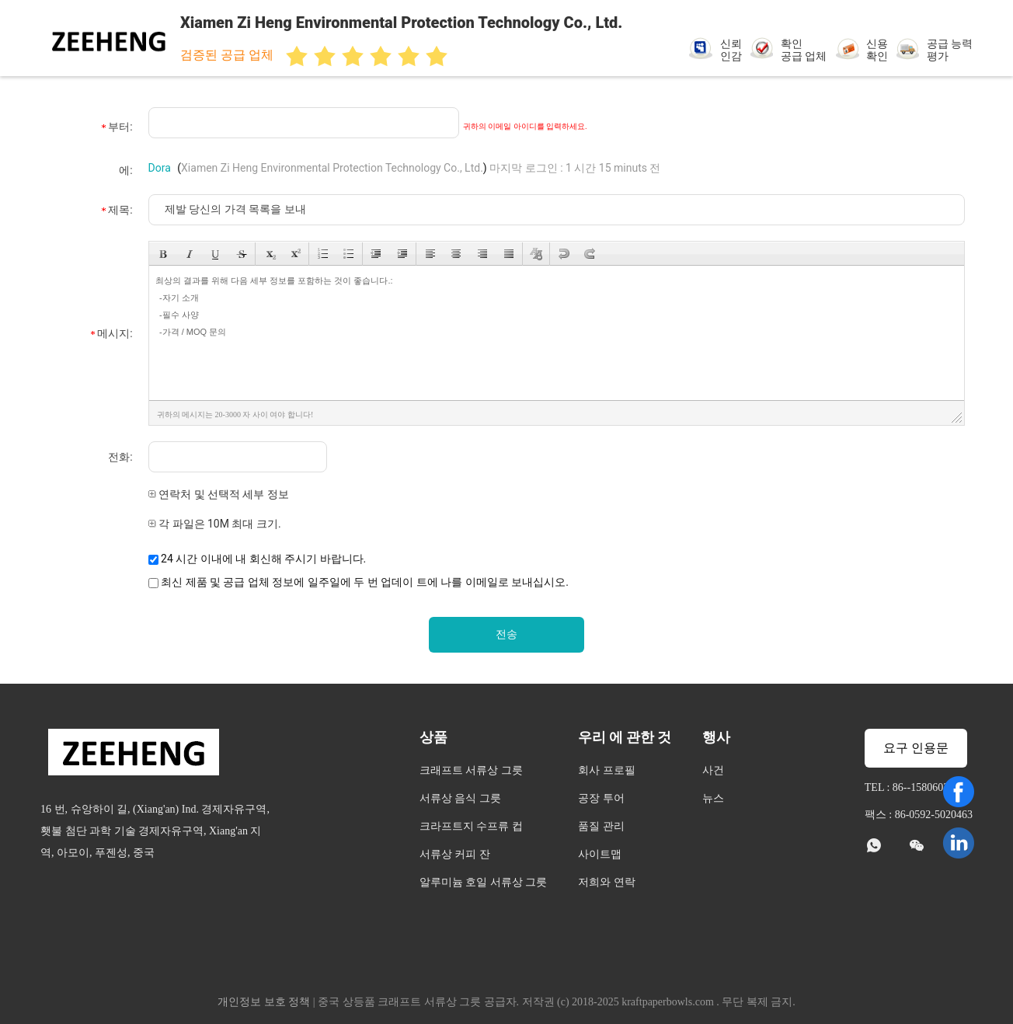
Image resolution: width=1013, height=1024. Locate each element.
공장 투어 (601, 798)
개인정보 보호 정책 (264, 1002)
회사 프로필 (606, 770)
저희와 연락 (606, 882)
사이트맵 (599, 854)
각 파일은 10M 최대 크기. (214, 523)
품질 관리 (601, 826)
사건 (713, 770)
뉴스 (713, 798)
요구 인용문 (916, 748)
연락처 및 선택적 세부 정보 (218, 494)
